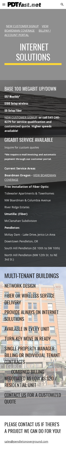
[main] (33, 31)
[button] (4, 4)
